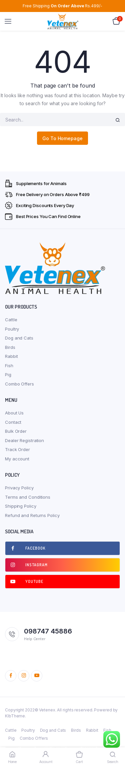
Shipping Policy (20, 506)
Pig (8, 374)
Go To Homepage (62, 138)
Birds (10, 347)
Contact (13, 422)
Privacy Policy (19, 487)
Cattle (11, 319)
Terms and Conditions (27, 497)
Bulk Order (16, 431)
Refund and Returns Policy (32, 515)
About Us (14, 412)
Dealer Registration (24, 440)
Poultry (12, 329)
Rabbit (11, 356)
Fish (9, 365)
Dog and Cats (19, 338)
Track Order (17, 449)
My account (17, 458)
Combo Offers (19, 383)
